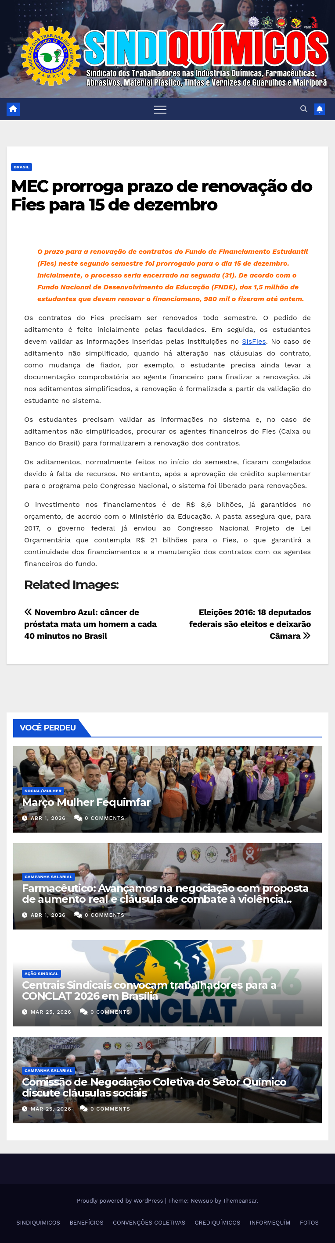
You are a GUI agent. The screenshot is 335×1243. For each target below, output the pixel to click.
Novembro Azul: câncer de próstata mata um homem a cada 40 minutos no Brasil (90, 624)
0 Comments (105, 818)
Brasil (21, 166)
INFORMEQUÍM (270, 1222)
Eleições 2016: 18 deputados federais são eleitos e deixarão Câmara (250, 624)
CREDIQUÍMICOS (218, 1222)
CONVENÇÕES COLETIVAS (149, 1222)
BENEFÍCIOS (86, 1222)
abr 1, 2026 (48, 818)
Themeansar (240, 1200)
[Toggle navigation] (160, 109)
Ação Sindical (41, 973)
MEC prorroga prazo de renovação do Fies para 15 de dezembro (161, 195)
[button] (303, 109)
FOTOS (309, 1222)
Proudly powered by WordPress (121, 1200)
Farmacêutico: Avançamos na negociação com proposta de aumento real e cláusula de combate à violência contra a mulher (165, 899)
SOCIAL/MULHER (43, 790)
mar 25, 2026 (51, 1012)
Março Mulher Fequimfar (86, 802)
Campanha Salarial (48, 876)
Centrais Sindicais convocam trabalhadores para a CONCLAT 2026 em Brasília (149, 990)
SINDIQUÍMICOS (38, 1222)
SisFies (254, 341)
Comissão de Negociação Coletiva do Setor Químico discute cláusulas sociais (154, 1087)
